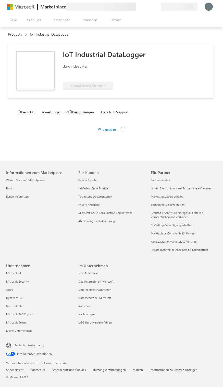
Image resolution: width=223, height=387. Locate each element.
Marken (138, 370)
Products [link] (15, 34)
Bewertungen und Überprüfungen (67, 112)
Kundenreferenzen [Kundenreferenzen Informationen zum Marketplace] (17, 196)
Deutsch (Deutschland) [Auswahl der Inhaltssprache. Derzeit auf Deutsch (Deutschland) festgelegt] (29, 345)
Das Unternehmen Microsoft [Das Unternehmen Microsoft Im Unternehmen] (96, 281)
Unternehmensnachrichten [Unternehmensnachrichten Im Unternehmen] (94, 290)
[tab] (27, 111)
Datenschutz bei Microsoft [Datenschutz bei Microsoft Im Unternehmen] (94, 298)
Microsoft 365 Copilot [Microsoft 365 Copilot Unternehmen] (19, 314)
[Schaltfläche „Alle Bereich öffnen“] (13, 20)
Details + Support (115, 112)
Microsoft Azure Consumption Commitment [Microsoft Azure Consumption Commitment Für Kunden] (105, 213)
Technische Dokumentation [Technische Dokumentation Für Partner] (167, 205)
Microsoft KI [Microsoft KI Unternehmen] (13, 273)
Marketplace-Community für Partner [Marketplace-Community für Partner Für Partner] (173, 233)
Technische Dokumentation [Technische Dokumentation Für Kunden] (95, 196)
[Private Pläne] (157, 6)
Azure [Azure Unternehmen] (9, 290)
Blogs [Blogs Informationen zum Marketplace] (9, 188)
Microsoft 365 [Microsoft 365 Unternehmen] (14, 306)
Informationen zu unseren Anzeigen (173, 370)
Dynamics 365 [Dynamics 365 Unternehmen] (14, 298)
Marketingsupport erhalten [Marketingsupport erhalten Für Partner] (167, 196)
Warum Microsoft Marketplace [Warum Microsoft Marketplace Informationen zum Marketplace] (25, 180)
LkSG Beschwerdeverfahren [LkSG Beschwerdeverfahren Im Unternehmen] (95, 322)
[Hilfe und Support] (144, 6)
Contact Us (37, 370)
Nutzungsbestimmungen (109, 370)
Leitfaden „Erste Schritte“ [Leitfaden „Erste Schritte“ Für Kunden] (93, 188)
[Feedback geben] (138, 6)
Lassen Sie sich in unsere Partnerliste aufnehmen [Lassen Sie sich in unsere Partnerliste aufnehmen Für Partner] (181, 188)
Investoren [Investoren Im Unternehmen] (84, 306)
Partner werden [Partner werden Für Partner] (160, 180)
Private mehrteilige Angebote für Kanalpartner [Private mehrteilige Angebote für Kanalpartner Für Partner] (179, 250)
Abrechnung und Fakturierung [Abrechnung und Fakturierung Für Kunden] (96, 221)
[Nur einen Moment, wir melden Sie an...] (209, 7)
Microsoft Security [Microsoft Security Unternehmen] (17, 281)
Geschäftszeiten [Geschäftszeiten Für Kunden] (88, 180)
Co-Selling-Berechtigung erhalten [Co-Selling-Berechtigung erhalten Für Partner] (171, 225)
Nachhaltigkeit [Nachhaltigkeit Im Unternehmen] (87, 314)
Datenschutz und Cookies (69, 370)
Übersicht (26, 112)
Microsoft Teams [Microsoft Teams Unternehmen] (16, 322)
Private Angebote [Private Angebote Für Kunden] (89, 205)
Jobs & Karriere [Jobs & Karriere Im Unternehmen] (87, 273)
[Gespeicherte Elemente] (150, 6)
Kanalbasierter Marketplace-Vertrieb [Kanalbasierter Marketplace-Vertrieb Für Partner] (173, 241)
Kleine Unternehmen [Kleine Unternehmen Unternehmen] (19, 330)
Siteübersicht (14, 370)
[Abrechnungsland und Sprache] (179, 7)
